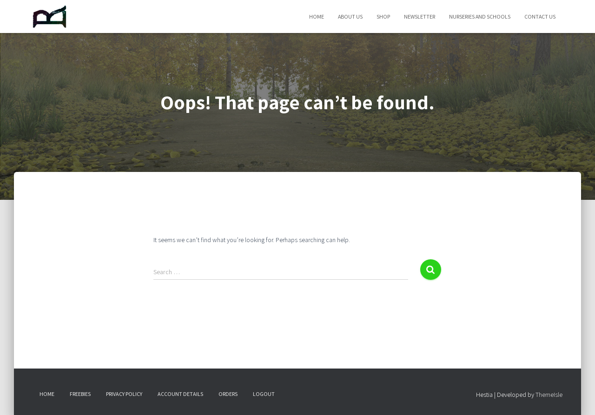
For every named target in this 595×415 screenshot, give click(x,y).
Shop (383, 16)
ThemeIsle (549, 394)
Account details (180, 393)
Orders (228, 393)
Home (316, 16)
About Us (350, 16)
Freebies (80, 393)
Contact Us (539, 16)
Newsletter (419, 16)
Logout (264, 393)
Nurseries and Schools (479, 16)
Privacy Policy (124, 393)
